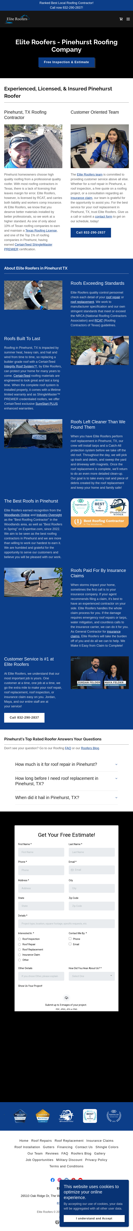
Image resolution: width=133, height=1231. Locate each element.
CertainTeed (22, 375)
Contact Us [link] (84, 1147)
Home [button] (24, 1140)
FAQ (68, 748)
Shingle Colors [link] (107, 1147)
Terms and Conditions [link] (67, 1166)
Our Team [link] (35, 1153)
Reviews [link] (52, 1153)
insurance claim (81, 198)
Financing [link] (65, 1147)
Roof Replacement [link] (69, 1140)
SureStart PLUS (47, 403)
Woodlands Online (17, 515)
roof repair (113, 297)
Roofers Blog (90, 748)
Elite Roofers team (90, 174)
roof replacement (82, 302)
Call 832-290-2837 (90, 232)
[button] (128, 19)
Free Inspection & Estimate (66, 62)
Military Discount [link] (69, 1160)
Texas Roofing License (41, 230)
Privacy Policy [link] (96, 1160)
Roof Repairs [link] (41, 1140)
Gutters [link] (49, 1147)
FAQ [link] (64, 1153)
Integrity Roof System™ (20, 366)
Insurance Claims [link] (100, 1140)
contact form (103, 216)
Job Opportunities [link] (39, 1160)
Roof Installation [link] (27, 1147)
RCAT (99, 320)
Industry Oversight (49, 515)
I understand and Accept (94, 1218)
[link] (17, 19)
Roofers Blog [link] (81, 1153)
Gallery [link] (99, 1153)
